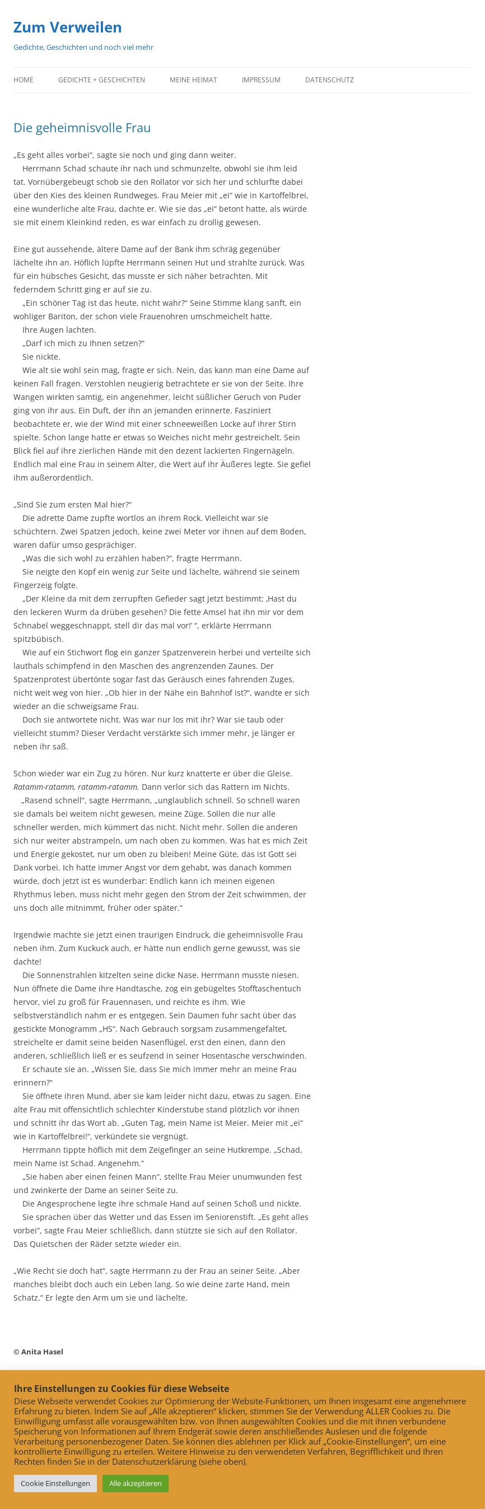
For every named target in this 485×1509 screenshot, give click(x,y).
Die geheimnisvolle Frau (82, 127)
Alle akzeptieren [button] (135, 1483)
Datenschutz (329, 80)
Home (23, 80)
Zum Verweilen (67, 27)
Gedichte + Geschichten (101, 80)
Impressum (261, 80)
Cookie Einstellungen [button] (55, 1483)
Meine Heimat (193, 80)
